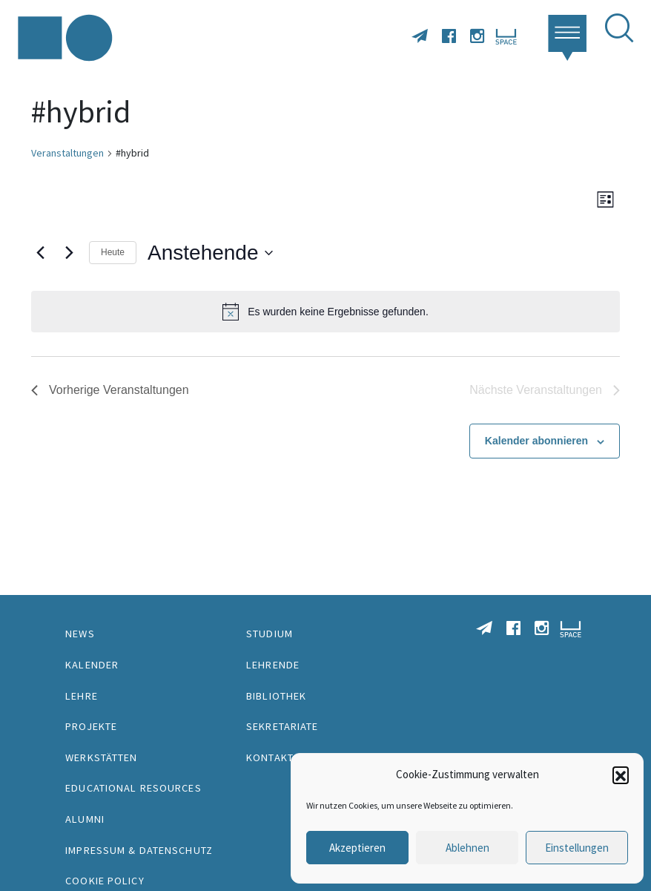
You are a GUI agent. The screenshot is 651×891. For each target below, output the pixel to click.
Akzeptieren (357, 848)
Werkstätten (101, 757)
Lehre (81, 696)
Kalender (92, 664)
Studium (269, 633)
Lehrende (273, 664)
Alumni (85, 819)
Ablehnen (467, 848)
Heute (113, 252)
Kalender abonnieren (536, 441)
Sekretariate (282, 726)
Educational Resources (133, 788)
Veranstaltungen (67, 153)
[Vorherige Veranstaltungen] (40, 253)
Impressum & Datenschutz (139, 850)
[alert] (325, 311)
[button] (620, 774)
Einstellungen (577, 848)
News (79, 633)
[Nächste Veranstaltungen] (69, 253)
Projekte (91, 726)
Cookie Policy (105, 880)
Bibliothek (276, 696)
